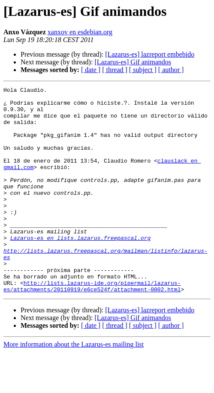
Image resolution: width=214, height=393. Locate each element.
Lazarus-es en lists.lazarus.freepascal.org (80, 268)
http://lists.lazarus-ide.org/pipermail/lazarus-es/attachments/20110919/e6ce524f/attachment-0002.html (92, 326)
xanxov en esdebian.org (80, 32)
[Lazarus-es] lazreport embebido (149, 54)
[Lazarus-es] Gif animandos (132, 62)
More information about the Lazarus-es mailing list (73, 385)
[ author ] (171, 69)
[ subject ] (143, 69)
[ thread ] (114, 69)
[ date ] (90, 69)
